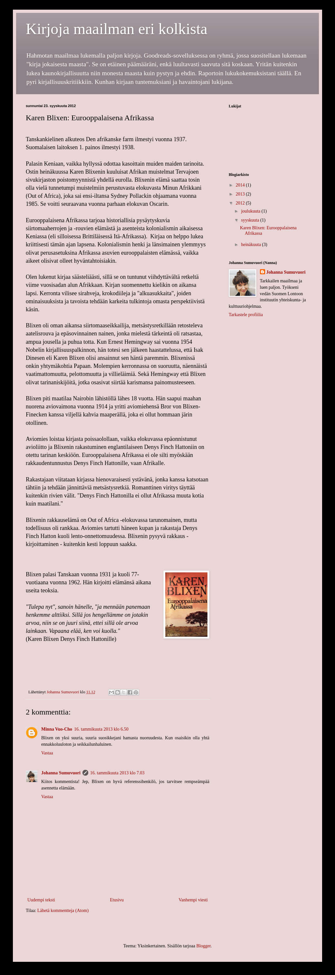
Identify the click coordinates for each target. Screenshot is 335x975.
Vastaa (47, 753)
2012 (241, 203)
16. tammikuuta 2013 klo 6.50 (101, 729)
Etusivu (117, 900)
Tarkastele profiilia (246, 314)
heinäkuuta (251, 244)
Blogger (203, 945)
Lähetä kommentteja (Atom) (63, 910)
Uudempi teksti (41, 900)
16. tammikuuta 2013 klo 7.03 (117, 772)
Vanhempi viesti (193, 900)
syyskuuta (250, 220)
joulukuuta (251, 211)
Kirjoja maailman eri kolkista (116, 28)
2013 (241, 194)
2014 (241, 185)
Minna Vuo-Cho (56, 729)
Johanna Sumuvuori (61, 772)
